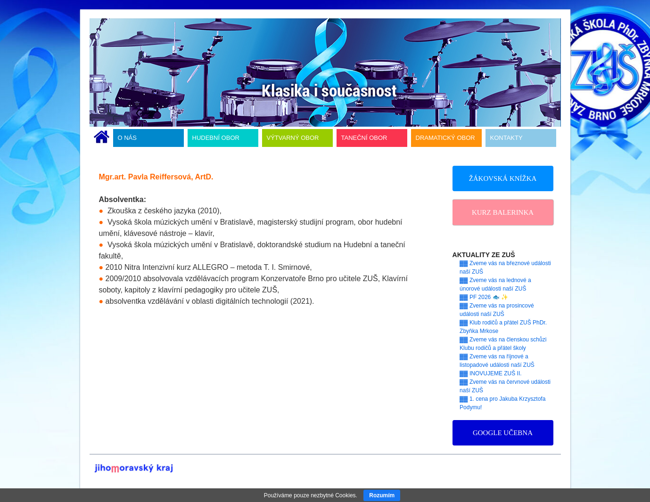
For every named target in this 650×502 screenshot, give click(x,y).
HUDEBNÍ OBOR (215, 137)
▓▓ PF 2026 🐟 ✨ (484, 297)
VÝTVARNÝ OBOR (293, 137)
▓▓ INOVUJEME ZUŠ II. (491, 373)
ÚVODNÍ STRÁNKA (101, 138)
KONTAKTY (506, 137)
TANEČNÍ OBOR (364, 137)
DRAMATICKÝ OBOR (445, 137)
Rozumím (382, 495)
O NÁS (127, 137)
